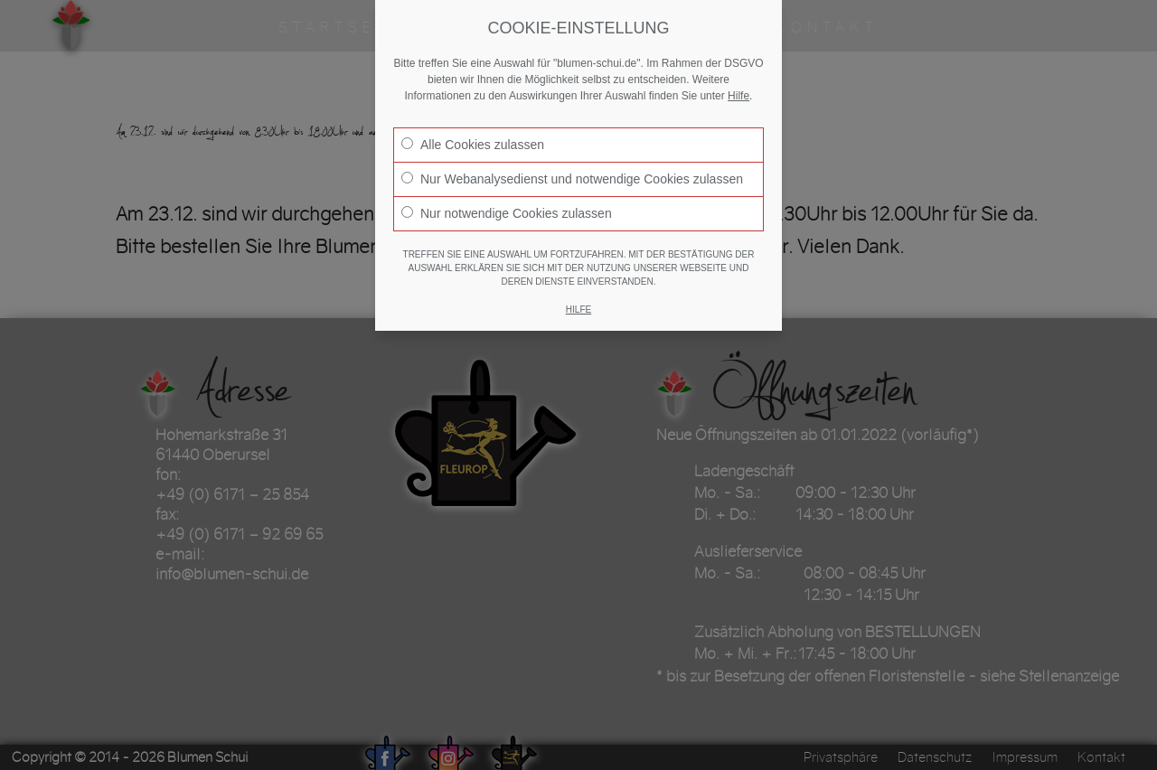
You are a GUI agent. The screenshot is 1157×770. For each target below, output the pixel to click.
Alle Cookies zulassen (472, 144)
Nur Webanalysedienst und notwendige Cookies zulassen (572, 179)
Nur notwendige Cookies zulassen (506, 213)
